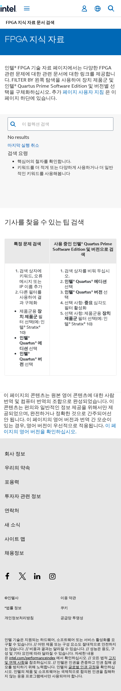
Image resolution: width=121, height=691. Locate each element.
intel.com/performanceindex (32, 658)
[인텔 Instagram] (52, 577)
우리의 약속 (17, 468)
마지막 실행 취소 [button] (23, 145)
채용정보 (14, 553)
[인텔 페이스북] (7, 577)
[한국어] (97, 8)
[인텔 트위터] (22, 577)
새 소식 (12, 525)
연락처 (12, 511)
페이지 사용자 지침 (83, 92)
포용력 (12, 482)
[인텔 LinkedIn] (37, 577)
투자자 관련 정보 (23, 496)
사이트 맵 (15, 539)
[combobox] (64, 124)
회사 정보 (15, 454)
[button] (13, 124)
